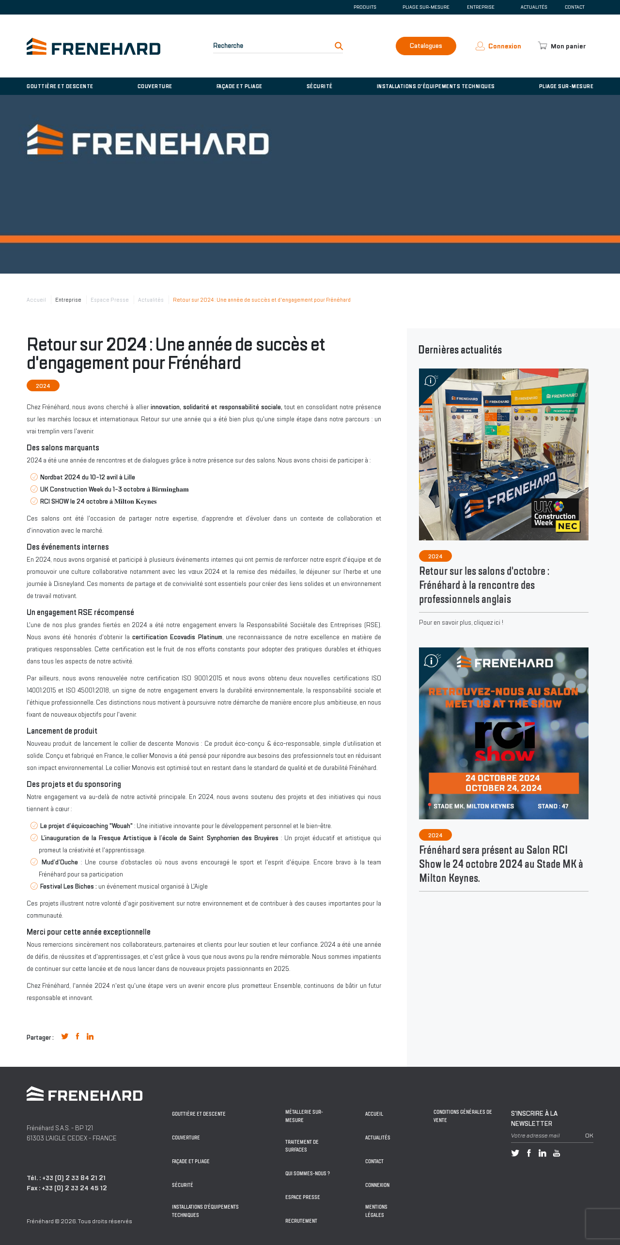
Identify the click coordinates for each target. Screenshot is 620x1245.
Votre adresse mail (535, 1135)
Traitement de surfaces (302, 1146)
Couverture (155, 86)
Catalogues (426, 45)
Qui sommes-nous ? (307, 1173)
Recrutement (301, 1221)
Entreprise (68, 300)
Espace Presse (110, 300)
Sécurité (320, 86)
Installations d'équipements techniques (436, 86)
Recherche (228, 45)
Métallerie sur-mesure (304, 1116)
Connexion (377, 1185)
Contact (575, 7)
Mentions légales (376, 1211)
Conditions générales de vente (463, 1116)
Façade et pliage (240, 86)
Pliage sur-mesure (426, 7)
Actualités (534, 7)
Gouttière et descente (60, 86)
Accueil (36, 300)
